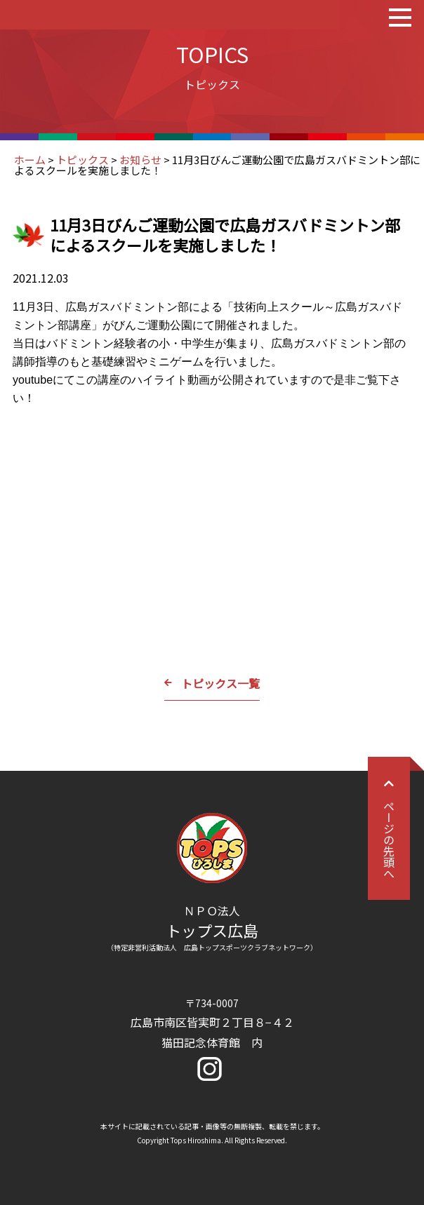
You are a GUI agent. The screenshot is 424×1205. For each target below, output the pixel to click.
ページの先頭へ (388, 828)
